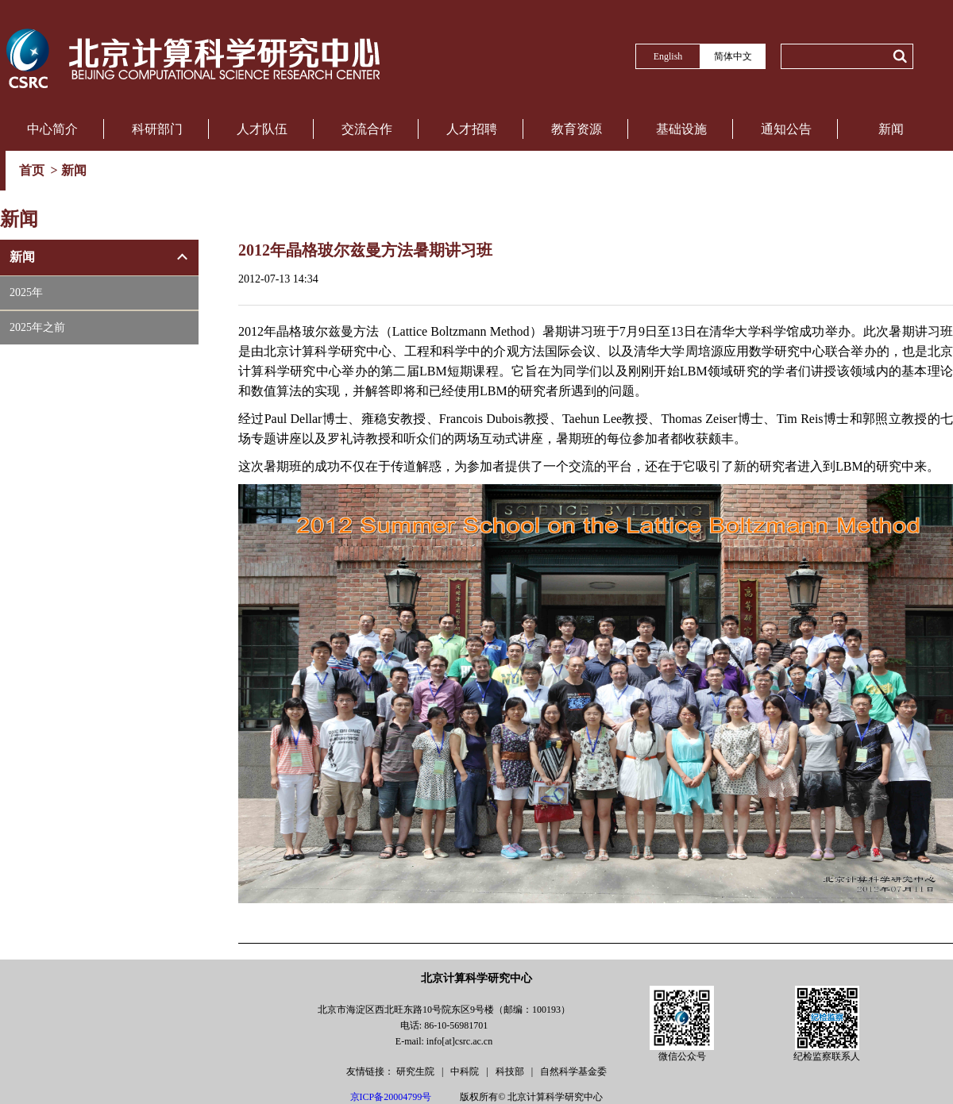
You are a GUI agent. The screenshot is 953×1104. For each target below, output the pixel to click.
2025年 (26, 292)
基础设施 (681, 129)
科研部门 (157, 129)
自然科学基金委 (573, 1071)
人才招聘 (471, 129)
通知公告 (786, 129)
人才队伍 (262, 129)
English (668, 56)
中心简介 (52, 129)
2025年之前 (37, 327)
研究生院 (416, 1071)
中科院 (465, 1071)
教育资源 (576, 129)
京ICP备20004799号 (391, 1096)
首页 (33, 170)
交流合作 (366, 129)
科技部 (511, 1071)
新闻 (891, 129)
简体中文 (733, 56)
